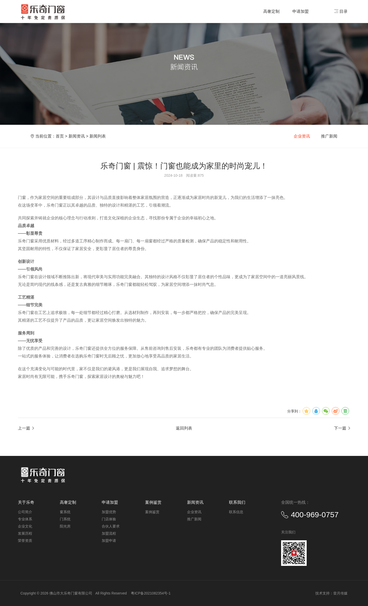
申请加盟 (300, 11)
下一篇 (342, 428)
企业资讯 (302, 136)
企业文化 (25, 526)
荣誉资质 (25, 540)
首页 (60, 136)
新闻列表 (97, 136)
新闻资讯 (76, 136)
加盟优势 (109, 512)
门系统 (65, 519)
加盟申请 (109, 540)
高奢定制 (271, 11)
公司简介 (25, 512)
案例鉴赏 (152, 512)
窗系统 (65, 512)
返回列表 (184, 428)
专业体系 (25, 519)
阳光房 (65, 526)
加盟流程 (109, 533)
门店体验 (109, 519)
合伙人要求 (111, 526)
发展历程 (25, 533)
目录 (341, 11)
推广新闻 (329, 136)
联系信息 (236, 512)
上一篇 (26, 428)
